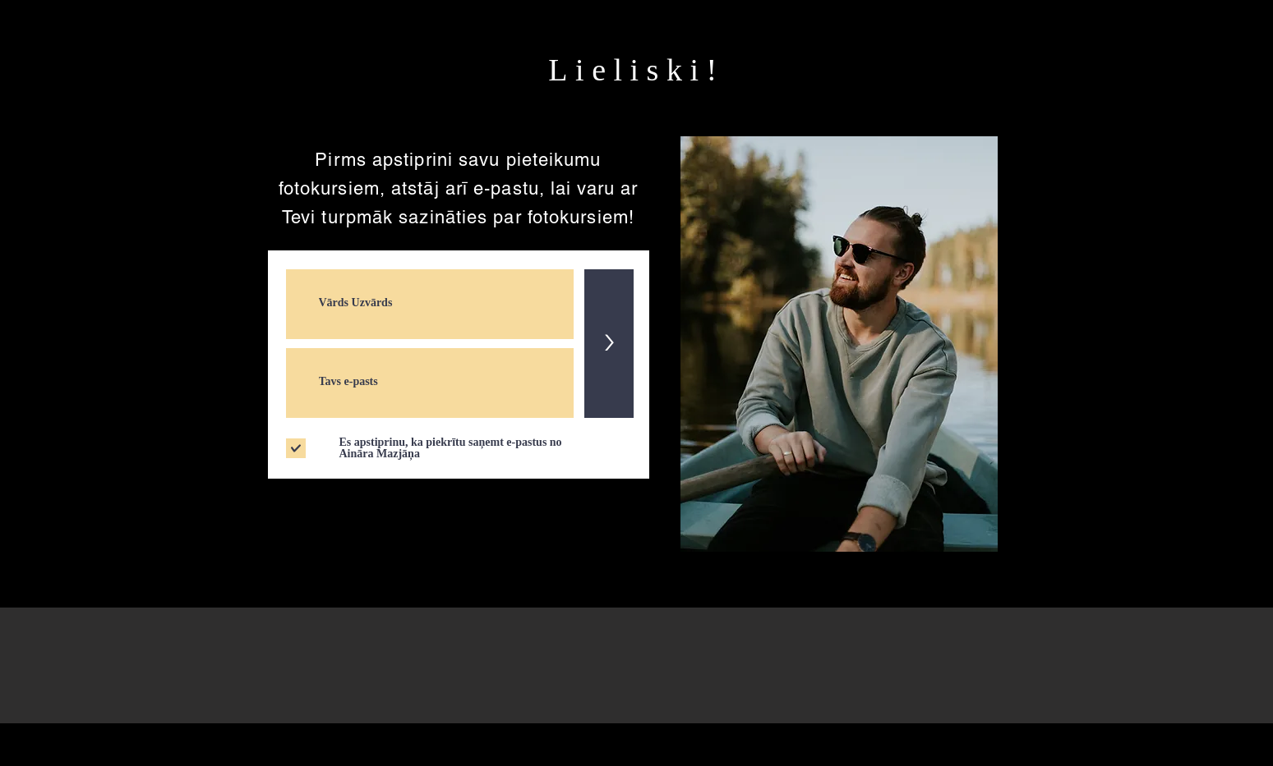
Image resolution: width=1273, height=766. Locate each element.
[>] (609, 343)
